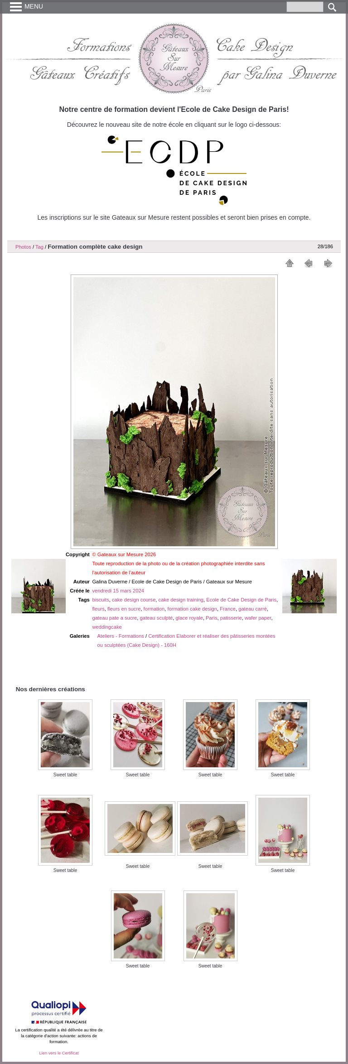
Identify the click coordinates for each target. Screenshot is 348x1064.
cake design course (133, 599)
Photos (23, 247)
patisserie (231, 618)
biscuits (100, 599)
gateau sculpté (156, 618)
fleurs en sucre (123, 608)
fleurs (98, 608)
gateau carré (252, 608)
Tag (39, 247)
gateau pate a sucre (114, 618)
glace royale (189, 618)
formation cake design (192, 608)
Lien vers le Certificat (58, 1053)
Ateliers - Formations (120, 636)
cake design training (181, 599)
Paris (212, 618)
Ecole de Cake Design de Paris (241, 599)
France (228, 608)
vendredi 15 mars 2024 (118, 590)
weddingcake (106, 627)
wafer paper (258, 618)
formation (154, 608)
